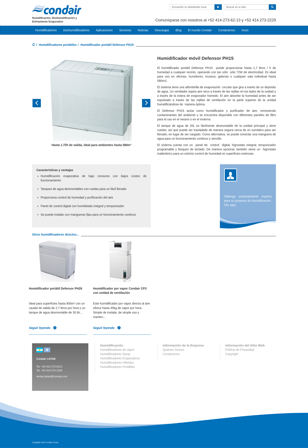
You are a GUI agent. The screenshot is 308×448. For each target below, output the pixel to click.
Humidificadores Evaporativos (120, 358)
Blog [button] (178, 30)
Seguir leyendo (43, 328)
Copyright (231, 354)
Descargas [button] (162, 30)
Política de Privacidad (239, 349)
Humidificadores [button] (46, 30)
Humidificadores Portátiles (117, 367)
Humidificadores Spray (115, 354)
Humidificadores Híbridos (117, 362)
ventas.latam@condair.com (51, 376)
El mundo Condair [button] (200, 30)
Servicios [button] (125, 30)
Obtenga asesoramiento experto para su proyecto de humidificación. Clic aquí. (248, 201)
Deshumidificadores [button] (76, 30)
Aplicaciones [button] (104, 30)
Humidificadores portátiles (58, 44)
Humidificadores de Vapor (117, 349)
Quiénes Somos (173, 349)
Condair (56, 10)
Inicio (245, 30)
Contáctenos (226, 30)
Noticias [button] (143, 30)
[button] (41, 103)
